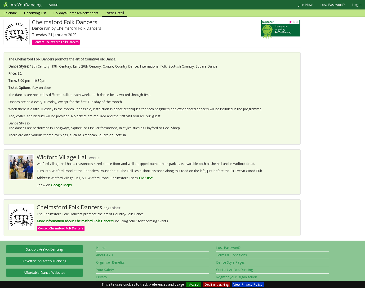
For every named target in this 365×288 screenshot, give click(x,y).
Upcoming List (35, 13)
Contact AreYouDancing (234, 269)
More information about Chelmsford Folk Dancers (75, 221)
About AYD (104, 255)
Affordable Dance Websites (44, 272)
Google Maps (61, 185)
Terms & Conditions (231, 255)
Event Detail (114, 13)
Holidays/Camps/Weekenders (75, 13)
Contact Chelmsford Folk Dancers (55, 42)
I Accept (193, 284)
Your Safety (105, 269)
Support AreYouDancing (44, 249)
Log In (356, 4)
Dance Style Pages (230, 262)
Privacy (101, 277)
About (53, 4)
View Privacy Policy (247, 284)
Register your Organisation (236, 277)
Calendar (10, 13)
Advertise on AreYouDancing (44, 261)
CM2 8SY (146, 178)
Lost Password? (332, 4)
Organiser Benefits (110, 262)
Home (101, 247)
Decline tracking (216, 284)
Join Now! (305, 4)
